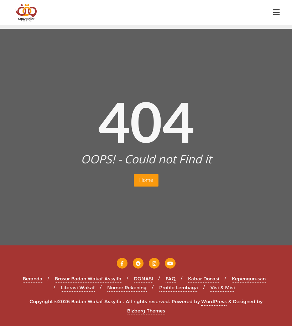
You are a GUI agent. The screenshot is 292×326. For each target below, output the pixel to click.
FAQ (171, 278)
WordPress (214, 301)
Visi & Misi (222, 287)
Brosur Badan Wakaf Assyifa (88, 278)
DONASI (143, 278)
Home (146, 180)
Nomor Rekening (127, 287)
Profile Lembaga (178, 287)
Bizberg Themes (146, 311)
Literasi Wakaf (78, 287)
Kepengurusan (249, 278)
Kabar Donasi (203, 278)
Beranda (32, 278)
